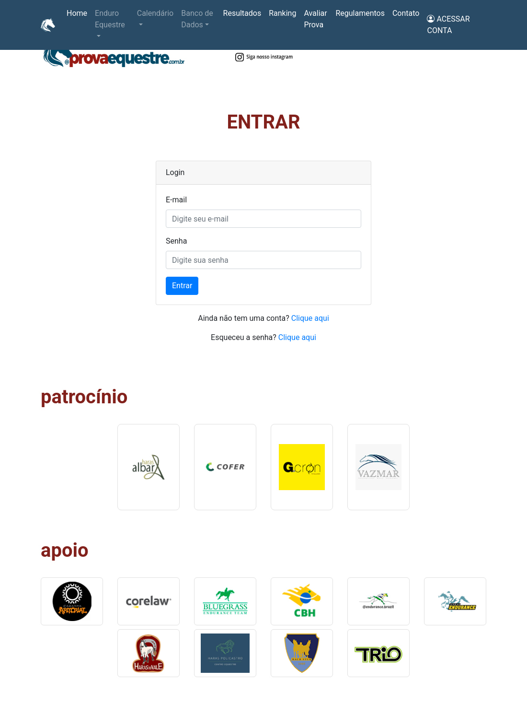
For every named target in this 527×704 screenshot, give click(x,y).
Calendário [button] (155, 13)
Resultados (242, 13)
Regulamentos (360, 13)
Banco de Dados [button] (197, 19)
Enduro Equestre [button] (110, 19)
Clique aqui (310, 318)
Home (79, 13)
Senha (176, 241)
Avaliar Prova (315, 19)
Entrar (182, 285)
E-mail (176, 199)
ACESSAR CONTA (448, 24)
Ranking (282, 13)
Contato (406, 13)
